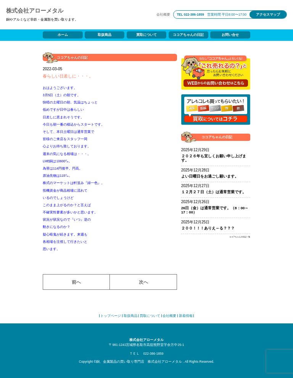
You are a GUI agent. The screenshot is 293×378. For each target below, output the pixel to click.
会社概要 (163, 14)
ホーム (63, 35)
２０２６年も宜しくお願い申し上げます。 (213, 158)
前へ (76, 281)
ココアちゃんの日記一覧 (239, 237)
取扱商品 (104, 35)
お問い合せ (230, 35)
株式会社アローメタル (34, 10)
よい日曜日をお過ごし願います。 (209, 176)
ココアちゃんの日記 (188, 35)
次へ (143, 281)
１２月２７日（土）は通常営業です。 (213, 192)
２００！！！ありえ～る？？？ (208, 228)
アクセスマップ (268, 14)
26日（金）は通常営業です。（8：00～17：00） (215, 210)
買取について (146, 35)
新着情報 (186, 316)
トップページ (110, 316)
